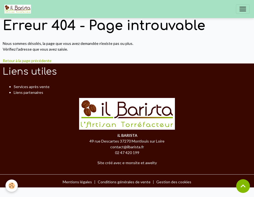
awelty (151, 162)
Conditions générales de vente (124, 181)
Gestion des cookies (173, 181)
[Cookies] (11, 185)
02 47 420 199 (127, 152)
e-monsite (131, 162)
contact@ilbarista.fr (127, 146)
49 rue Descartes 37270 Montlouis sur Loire (127, 141)
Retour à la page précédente (27, 60)
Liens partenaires (28, 92)
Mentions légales (77, 181)
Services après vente (32, 86)
